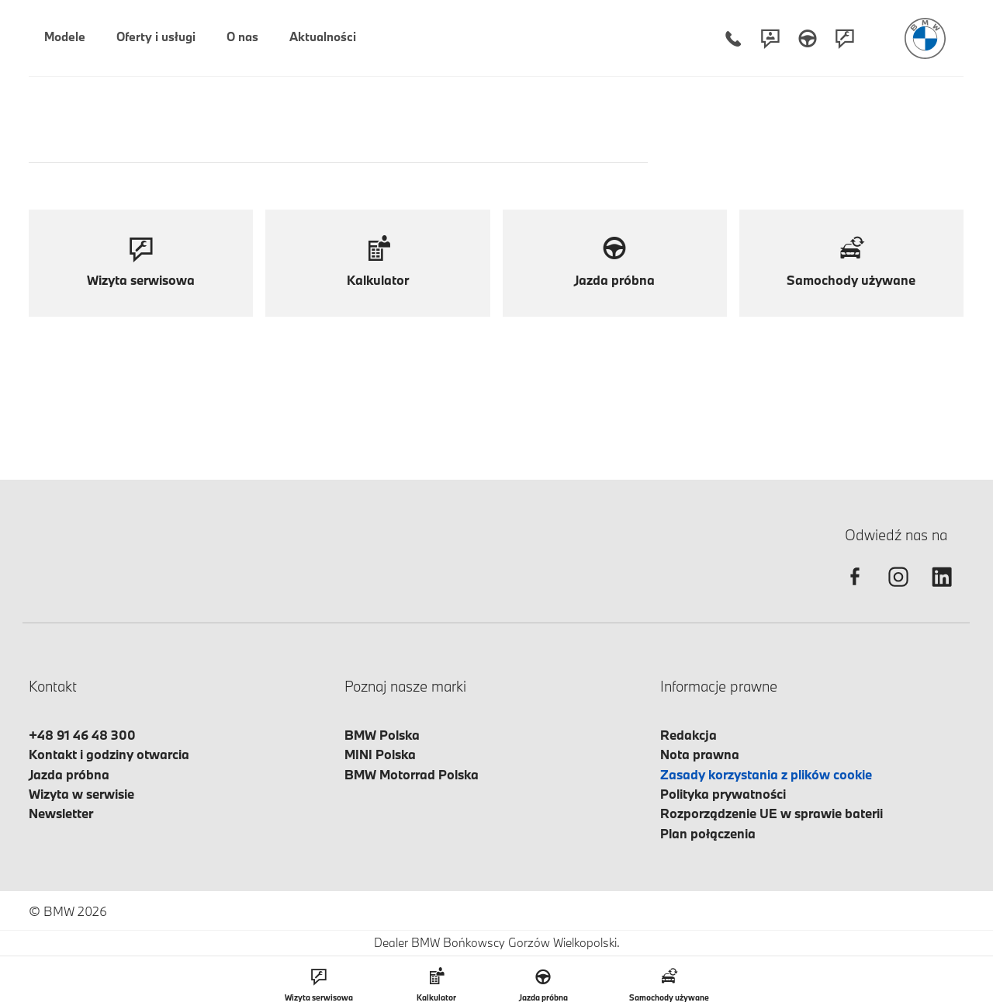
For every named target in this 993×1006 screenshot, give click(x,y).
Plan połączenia (708, 833)
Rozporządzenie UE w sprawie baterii (771, 813)
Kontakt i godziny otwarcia (109, 754)
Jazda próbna (69, 774)
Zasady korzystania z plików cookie (766, 774)
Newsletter (61, 813)
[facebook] (855, 590)
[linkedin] (942, 590)
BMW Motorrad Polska (411, 774)
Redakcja (688, 735)
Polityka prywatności (723, 794)
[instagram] (898, 590)
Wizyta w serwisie (81, 794)
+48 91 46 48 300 (82, 735)
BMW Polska (382, 735)
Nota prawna (699, 754)
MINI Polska (380, 754)
